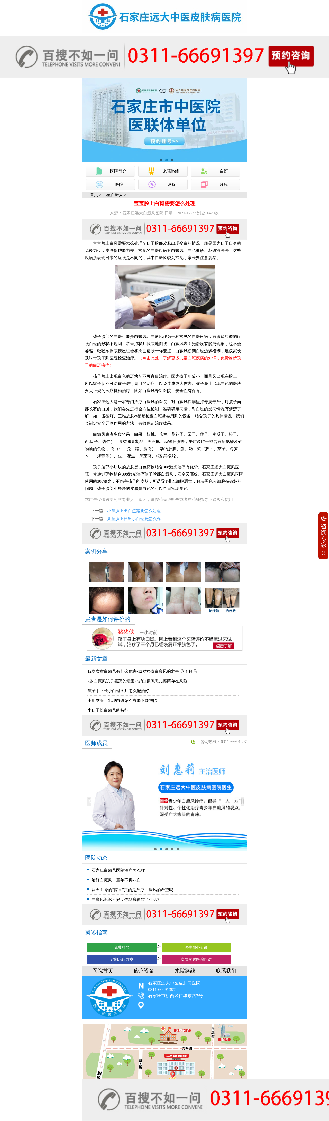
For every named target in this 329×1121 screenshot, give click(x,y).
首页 (94, 195)
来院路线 (171, 171)
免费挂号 (122, 947)
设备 (171, 184)
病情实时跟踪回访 (196, 959)
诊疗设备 (144, 971)
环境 (224, 184)
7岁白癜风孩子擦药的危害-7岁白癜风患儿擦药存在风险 (137, 681)
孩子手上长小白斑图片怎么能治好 (118, 691)
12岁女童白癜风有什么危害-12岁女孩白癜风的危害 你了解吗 (142, 671)
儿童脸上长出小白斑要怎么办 (134, 519)
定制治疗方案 (121, 959)
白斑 (224, 171)
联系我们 (226, 971)
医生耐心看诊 (196, 947)
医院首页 (103, 971)
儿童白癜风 (113, 195)
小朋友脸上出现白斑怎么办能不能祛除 (122, 700)
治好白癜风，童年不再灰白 (116, 880)
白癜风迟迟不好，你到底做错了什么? (125, 899)
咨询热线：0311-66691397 (223, 741)
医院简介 (118, 171)
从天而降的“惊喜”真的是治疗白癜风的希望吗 (132, 890)
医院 (119, 184)
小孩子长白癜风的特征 (108, 710)
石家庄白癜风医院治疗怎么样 (118, 870)
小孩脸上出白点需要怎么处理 (134, 511)
